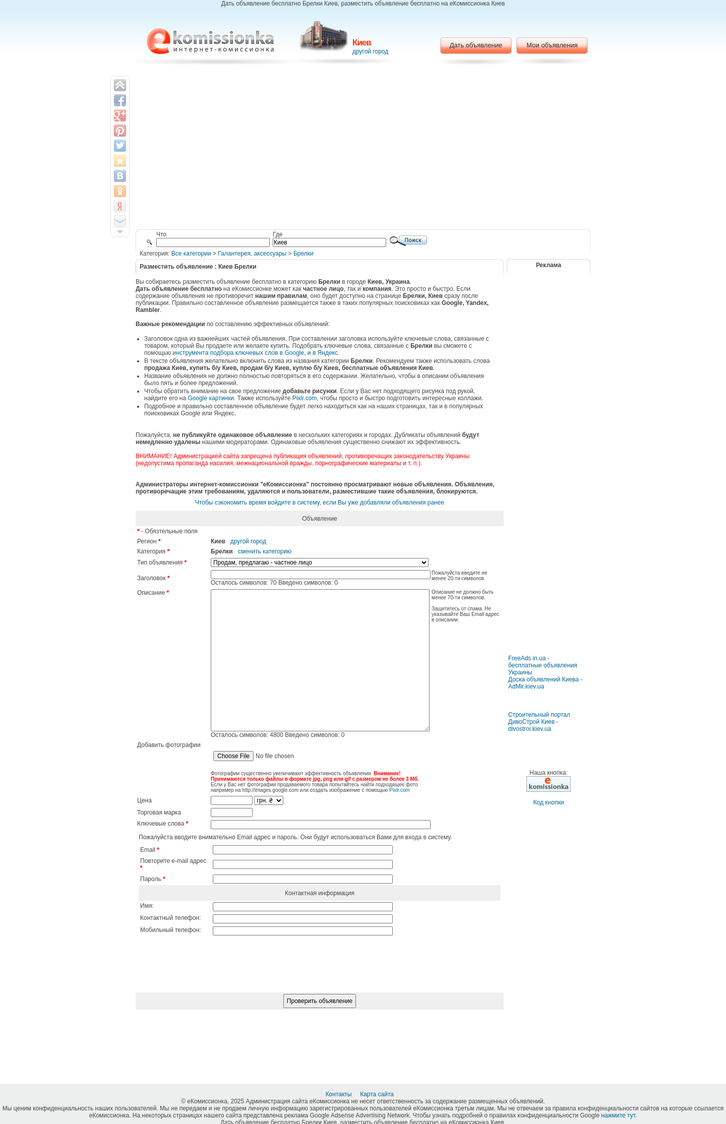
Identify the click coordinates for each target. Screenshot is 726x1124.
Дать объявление (476, 45)
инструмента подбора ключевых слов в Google (239, 352)
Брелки (303, 253)
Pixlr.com (304, 398)
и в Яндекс (323, 352)
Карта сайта (377, 1094)
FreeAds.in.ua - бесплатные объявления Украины (542, 665)
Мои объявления (551, 45)
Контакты (339, 1094)
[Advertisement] (363, 148)
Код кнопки (548, 802)
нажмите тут (618, 1115)
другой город (370, 51)
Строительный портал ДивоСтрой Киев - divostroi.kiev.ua (539, 721)
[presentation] (319, 1001)
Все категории (191, 253)
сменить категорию (264, 551)
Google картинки (211, 398)
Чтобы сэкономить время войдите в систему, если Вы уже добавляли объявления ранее (319, 502)
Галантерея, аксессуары (252, 253)
